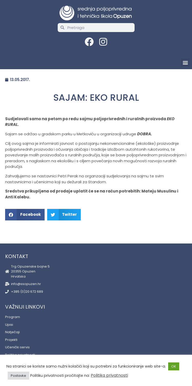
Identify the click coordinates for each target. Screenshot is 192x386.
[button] (185, 62)
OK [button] (173, 366)
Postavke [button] (18, 375)
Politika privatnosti (109, 375)
